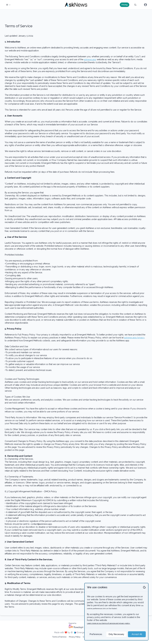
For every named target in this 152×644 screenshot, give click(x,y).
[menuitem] (145, 4)
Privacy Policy (74, 637)
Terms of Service (59, 637)
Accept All (137, 634)
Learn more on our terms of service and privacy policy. (108, 623)
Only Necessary (116, 634)
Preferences (96, 634)
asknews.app (90, 59)
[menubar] (145, 5)
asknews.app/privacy (134, 337)
